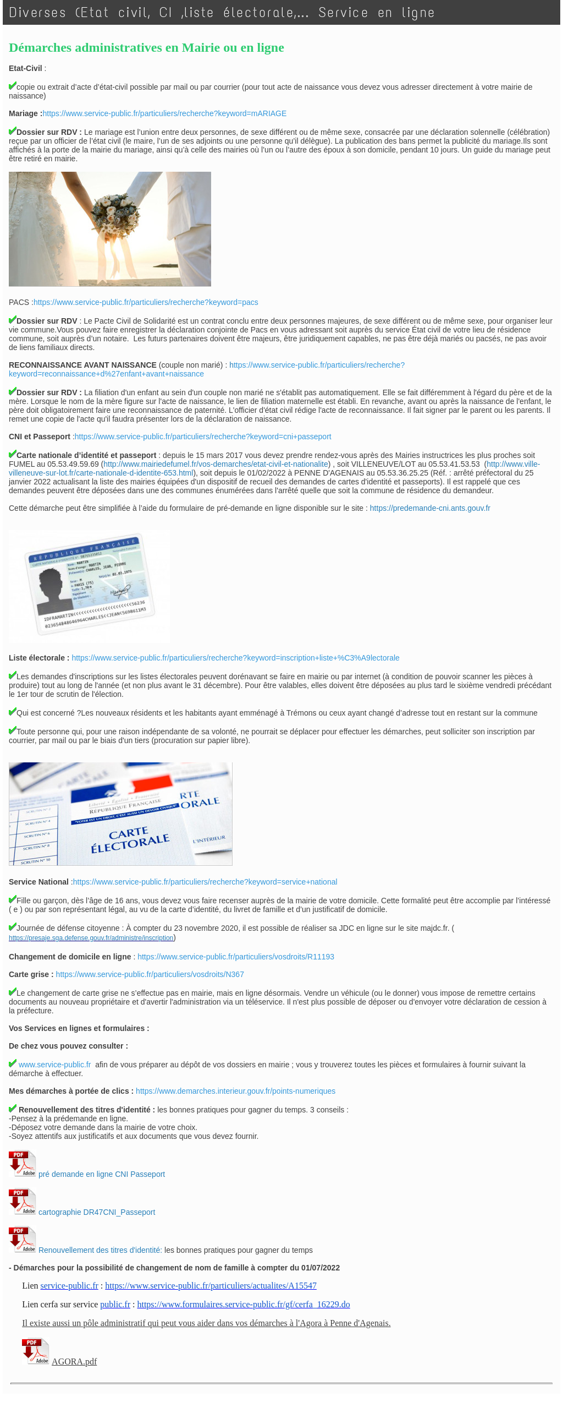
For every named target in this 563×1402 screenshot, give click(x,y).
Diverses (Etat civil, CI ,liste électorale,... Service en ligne (222, 12)
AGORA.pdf (74, 1361)
